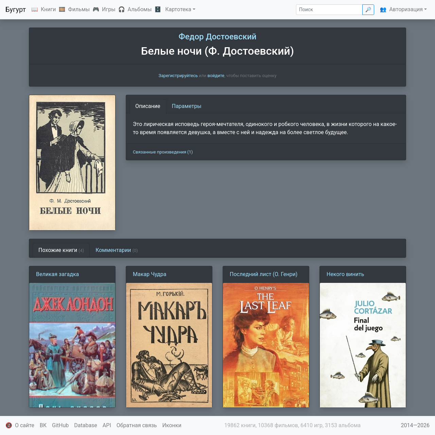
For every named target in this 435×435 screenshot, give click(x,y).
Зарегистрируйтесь (178, 75)
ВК (43, 425)
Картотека (178, 9)
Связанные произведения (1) (163, 152)
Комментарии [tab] (116, 250)
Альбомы (140, 9)
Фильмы (79, 9)
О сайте (24, 425)
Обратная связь (137, 425)
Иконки (171, 425)
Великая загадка (57, 274)
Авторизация (406, 9)
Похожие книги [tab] (61, 250)
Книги (48, 9)
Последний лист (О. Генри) (263, 274)
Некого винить (345, 274)
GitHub (60, 425)
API (107, 425)
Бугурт (15, 9)
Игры (109, 9)
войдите (215, 75)
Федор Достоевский (218, 36)
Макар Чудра (149, 274)
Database (85, 425)
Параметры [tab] (187, 106)
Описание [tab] (147, 106)
